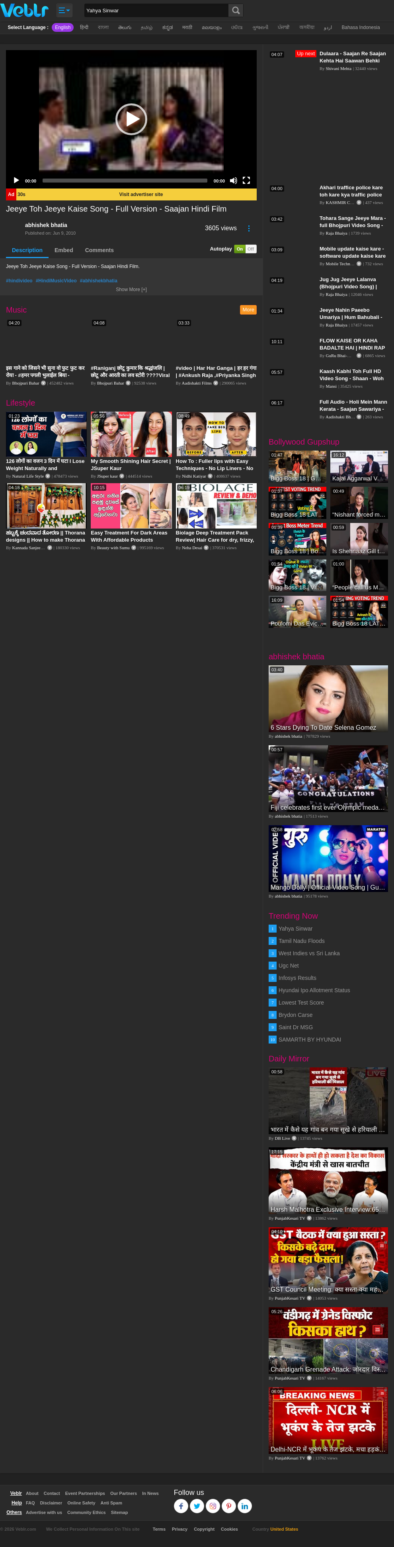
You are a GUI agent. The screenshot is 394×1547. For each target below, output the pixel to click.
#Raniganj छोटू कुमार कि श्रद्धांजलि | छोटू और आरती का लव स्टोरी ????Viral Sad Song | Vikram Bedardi (130, 375)
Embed (64, 250)
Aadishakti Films (197, 383)
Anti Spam (111, 1502)
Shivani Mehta (338, 68)
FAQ (30, 1502)
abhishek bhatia (46, 225)
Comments (99, 250)
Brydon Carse (296, 1015)
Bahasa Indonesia (360, 27)
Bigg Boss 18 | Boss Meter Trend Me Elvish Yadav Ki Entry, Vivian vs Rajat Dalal (297, 551)
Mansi (331, 386)
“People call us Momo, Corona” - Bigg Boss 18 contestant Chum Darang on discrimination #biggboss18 (359, 587)
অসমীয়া (306, 27)
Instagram (213, 1502)
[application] (131, 119)
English (62, 27)
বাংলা (103, 27)
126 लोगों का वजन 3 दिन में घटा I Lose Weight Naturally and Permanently (45, 468)
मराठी (187, 27)
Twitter (197, 1502)
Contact (52, 1493)
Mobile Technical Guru (346, 263)
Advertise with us (44, 1512)
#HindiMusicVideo (56, 281)
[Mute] (234, 181)
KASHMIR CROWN (344, 202)
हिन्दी (84, 27)
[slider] (125, 181)
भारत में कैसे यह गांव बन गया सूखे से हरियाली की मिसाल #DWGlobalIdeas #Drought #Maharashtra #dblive (328, 1129)
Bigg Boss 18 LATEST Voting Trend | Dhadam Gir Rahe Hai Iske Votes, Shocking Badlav (359, 623)
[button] (131, 119)
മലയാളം (212, 27)
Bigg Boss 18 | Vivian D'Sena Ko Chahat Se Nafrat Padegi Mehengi (297, 587)
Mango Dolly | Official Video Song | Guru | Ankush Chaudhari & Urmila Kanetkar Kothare (328, 887)
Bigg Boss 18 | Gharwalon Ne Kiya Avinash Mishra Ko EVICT (297, 478)
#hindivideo (19, 281)
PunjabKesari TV (290, 1218)
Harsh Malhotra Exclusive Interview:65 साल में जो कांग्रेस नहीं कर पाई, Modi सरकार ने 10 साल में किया (328, 1209)
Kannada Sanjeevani (30, 547)
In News (150, 1493)
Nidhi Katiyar (194, 476)
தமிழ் (147, 27)
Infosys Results (297, 978)
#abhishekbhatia (98, 281)
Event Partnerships (85, 1493)
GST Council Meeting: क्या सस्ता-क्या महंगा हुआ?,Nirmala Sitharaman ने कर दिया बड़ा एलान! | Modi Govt (328, 1289)
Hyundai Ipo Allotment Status (314, 990)
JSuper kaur (107, 476)
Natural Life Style (28, 476)
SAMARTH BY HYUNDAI (310, 1039)
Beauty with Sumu (113, 547)
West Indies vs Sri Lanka (309, 953)
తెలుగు (124, 27)
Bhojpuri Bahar (25, 383)
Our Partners (123, 1493)
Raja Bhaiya (336, 233)
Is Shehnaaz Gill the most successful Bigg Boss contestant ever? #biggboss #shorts (359, 551)
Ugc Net (289, 965)
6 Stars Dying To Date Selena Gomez (323, 727)
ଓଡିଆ (237, 27)
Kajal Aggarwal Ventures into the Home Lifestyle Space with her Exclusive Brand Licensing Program (359, 478)
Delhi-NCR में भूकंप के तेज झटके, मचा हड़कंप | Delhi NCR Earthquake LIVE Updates (328, 1449)
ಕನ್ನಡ (167, 27)
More (248, 310)
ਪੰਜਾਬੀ (284, 27)
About (32, 1493)
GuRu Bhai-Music (342, 355)
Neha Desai (192, 547)
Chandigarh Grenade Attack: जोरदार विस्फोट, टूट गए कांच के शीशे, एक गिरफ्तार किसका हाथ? (328, 1369)
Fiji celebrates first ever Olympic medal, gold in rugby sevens (328, 807)
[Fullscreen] (246, 181)
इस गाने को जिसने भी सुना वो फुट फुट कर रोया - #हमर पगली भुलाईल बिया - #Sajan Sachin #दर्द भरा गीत (45, 375)
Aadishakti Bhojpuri (343, 416)
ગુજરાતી (260, 27)
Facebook (181, 1502)
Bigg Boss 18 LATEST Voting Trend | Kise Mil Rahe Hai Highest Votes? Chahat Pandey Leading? (297, 514)
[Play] (16, 181)
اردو (328, 27)
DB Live (282, 1138)
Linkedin (245, 1502)
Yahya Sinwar (295, 928)
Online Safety (81, 1502)
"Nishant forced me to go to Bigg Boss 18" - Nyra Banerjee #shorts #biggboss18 (359, 514)
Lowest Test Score (301, 1002)
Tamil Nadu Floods (302, 941)
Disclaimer (51, 1502)
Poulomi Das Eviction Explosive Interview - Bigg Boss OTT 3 (297, 623)
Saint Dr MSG (296, 1027)
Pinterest (229, 1502)
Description (27, 250)
